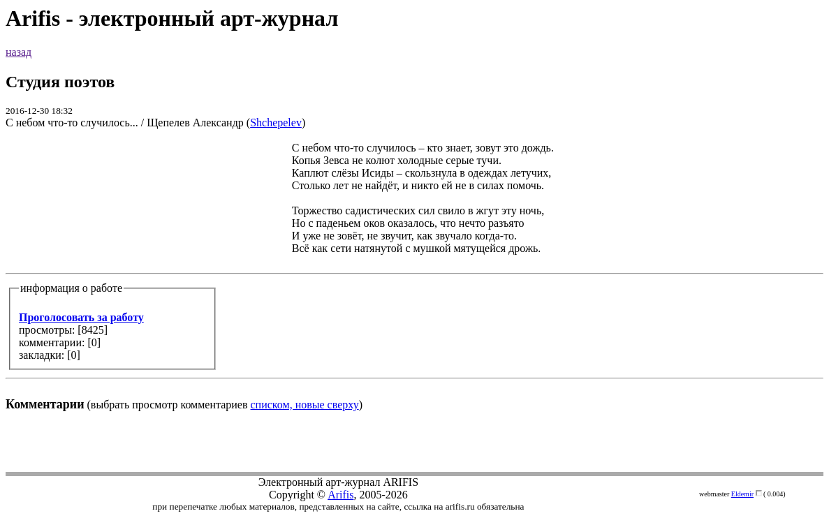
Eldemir (742, 494)
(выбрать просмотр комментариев (414, 276)
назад (18, 52)
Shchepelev (276, 122)
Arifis (340, 495)
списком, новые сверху (305, 404)
